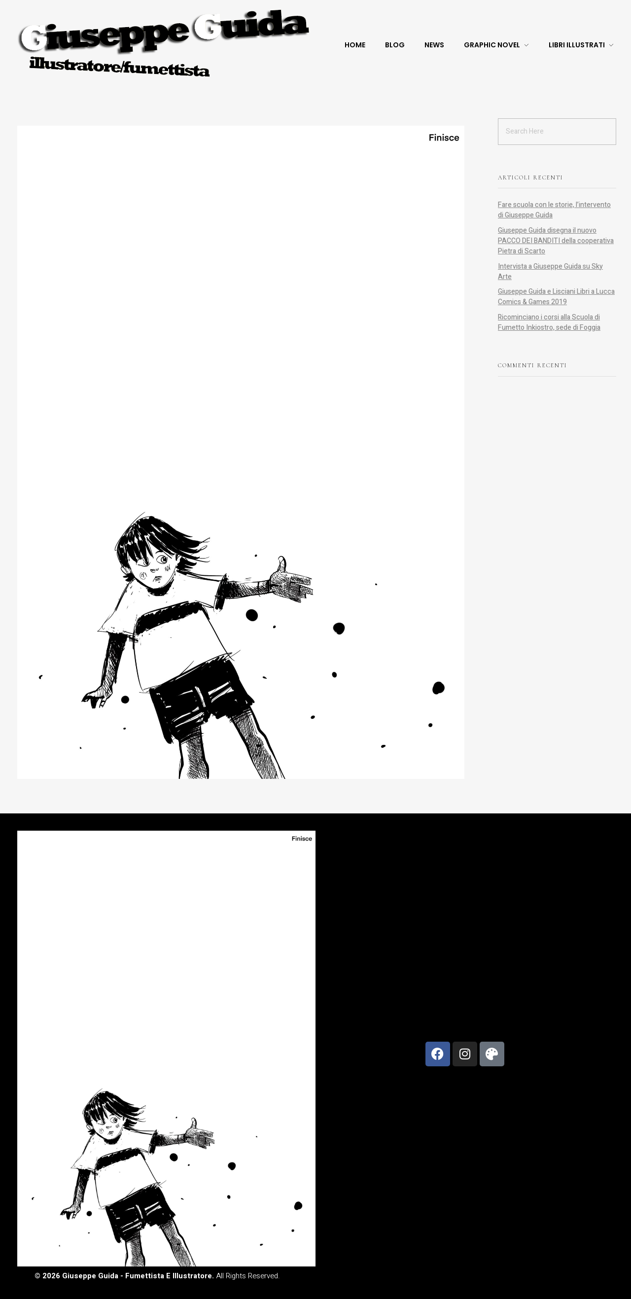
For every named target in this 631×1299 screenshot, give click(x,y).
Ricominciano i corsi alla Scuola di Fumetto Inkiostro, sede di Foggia (549, 322)
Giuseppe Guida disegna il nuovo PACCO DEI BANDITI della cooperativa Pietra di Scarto (556, 240)
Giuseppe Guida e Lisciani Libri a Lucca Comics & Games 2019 (556, 296)
